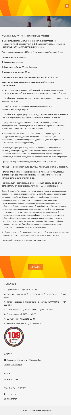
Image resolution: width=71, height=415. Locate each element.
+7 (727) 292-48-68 (28, 314)
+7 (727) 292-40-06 (29, 290)
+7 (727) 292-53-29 (33, 323)
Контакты (35, 267)
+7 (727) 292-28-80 (27, 319)
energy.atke (10, 394)
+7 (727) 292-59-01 (46, 294)
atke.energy (10, 399)
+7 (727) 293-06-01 (45, 310)
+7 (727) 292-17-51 (29, 294)
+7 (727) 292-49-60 (28, 310)
